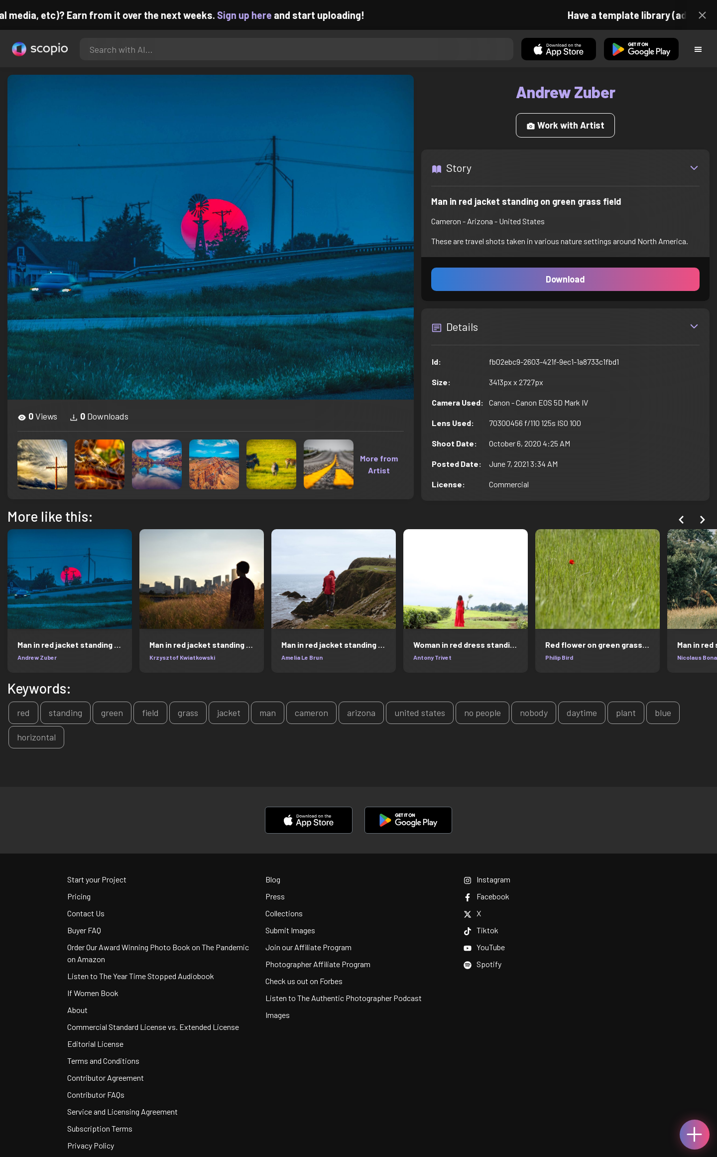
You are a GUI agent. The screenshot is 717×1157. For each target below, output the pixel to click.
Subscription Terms (99, 1128)
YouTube (484, 947)
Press (275, 896)
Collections (284, 913)
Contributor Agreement (105, 1077)
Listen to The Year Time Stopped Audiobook (140, 976)
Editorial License (95, 1043)
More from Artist (379, 464)
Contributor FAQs (95, 1094)
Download (565, 279)
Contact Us (86, 913)
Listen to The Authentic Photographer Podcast (343, 998)
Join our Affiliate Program (308, 947)
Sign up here (261, 15)
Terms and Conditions (103, 1060)
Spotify (482, 964)
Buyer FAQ (84, 930)
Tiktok (481, 930)
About (77, 1009)
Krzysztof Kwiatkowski (182, 657)
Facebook (486, 896)
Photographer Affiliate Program (317, 964)
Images (277, 1014)
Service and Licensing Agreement (122, 1111)
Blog (272, 879)
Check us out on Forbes (304, 981)
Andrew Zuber (37, 657)
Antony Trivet (432, 657)
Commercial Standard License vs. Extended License (153, 1026)
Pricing (79, 896)
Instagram (487, 879)
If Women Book (93, 993)
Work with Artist (565, 125)
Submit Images (290, 930)
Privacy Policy (90, 1145)
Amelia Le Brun (302, 657)
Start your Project (96, 879)
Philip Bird (559, 657)
